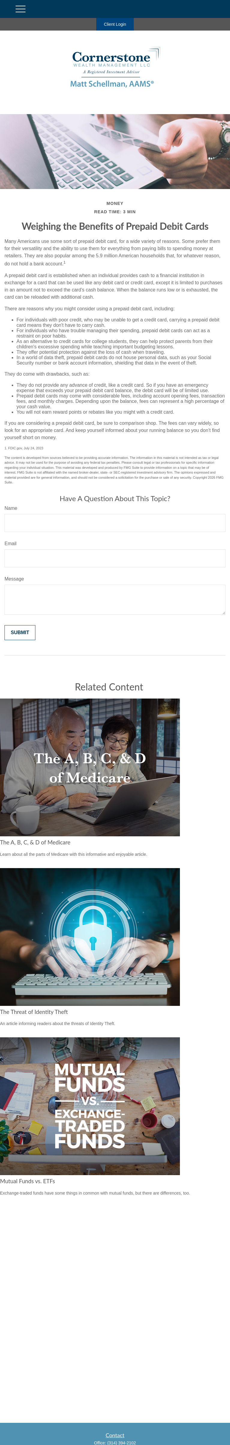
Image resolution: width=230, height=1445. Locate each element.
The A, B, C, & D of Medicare (35, 842)
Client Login (115, 24)
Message (14, 578)
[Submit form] (19, 632)
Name (10, 508)
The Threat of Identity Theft (34, 1012)
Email (10, 543)
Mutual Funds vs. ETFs (27, 1181)
